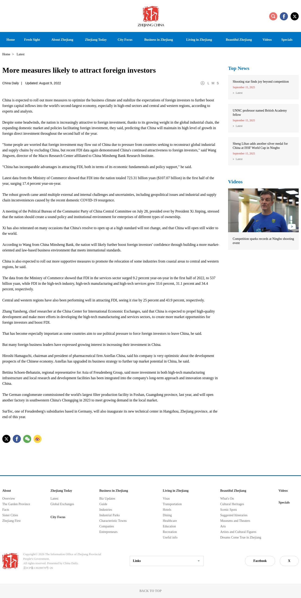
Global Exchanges (62, 504)
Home (6, 54)
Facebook (260, 561)
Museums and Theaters (235, 521)
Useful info (170, 537)
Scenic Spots (228, 509)
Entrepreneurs (108, 532)
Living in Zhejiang (175, 490)
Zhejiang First (11, 521)
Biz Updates (107, 498)
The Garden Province (16, 504)
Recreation (170, 532)
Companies (106, 526)
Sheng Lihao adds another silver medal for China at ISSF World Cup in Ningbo (260, 146)
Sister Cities (10, 515)
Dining (167, 515)
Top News (238, 68)
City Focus (57, 517)
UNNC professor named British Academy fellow (260, 112)
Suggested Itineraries (234, 515)
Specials (284, 502)
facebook (284, 16)
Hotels (167, 509)
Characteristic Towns (113, 521)
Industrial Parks (109, 515)
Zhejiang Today (61, 490)
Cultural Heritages (232, 504)
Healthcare (170, 521)
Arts (223, 526)
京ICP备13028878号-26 (38, 568)
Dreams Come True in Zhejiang (240, 537)
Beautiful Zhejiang (233, 490)
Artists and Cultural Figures (238, 532)
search (273, 16)
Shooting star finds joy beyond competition (261, 81)
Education (169, 526)
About (6, 490)
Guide (103, 504)
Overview (8, 498)
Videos (235, 182)
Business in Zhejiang (113, 490)
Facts (5, 509)
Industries (105, 509)
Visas (166, 498)
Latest (239, 92)
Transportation (172, 504)
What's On (227, 498)
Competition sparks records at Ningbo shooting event (263, 241)
